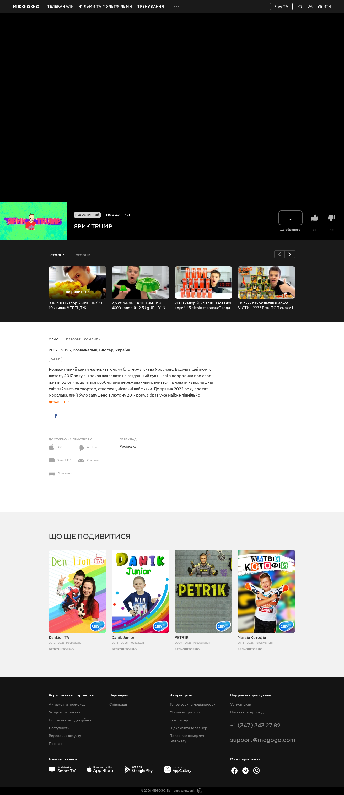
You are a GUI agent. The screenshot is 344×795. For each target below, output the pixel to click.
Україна (122, 350)
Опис (53, 340)
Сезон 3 (83, 255)
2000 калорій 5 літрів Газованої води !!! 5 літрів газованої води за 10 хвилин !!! (203, 305)
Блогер (106, 350)
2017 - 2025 (60, 350)
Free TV (281, 6)
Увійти (324, 6)
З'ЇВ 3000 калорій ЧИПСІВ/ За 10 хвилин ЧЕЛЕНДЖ (76, 305)
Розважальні (85, 350)
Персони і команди (83, 340)
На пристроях (181, 695)
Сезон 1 (57, 255)
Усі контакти (240, 704)
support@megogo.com (262, 740)
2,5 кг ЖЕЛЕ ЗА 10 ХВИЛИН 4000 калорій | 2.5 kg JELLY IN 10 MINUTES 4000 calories (138, 305)
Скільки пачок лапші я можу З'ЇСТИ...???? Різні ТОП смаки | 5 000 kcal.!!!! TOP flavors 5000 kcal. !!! (266, 305)
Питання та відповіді (247, 712)
